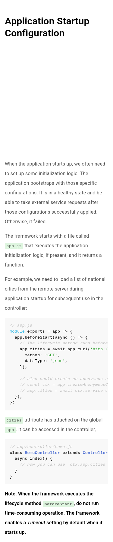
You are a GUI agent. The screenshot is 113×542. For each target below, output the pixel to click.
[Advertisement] (56, 103)
